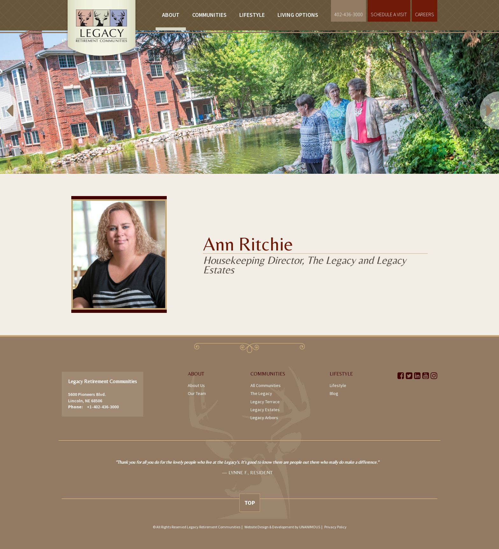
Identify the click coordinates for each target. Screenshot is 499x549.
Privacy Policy (335, 526)
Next (480, 102)
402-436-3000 (348, 14)
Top (249, 502)
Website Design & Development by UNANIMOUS (282, 526)
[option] (249, 102)
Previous (19, 102)
